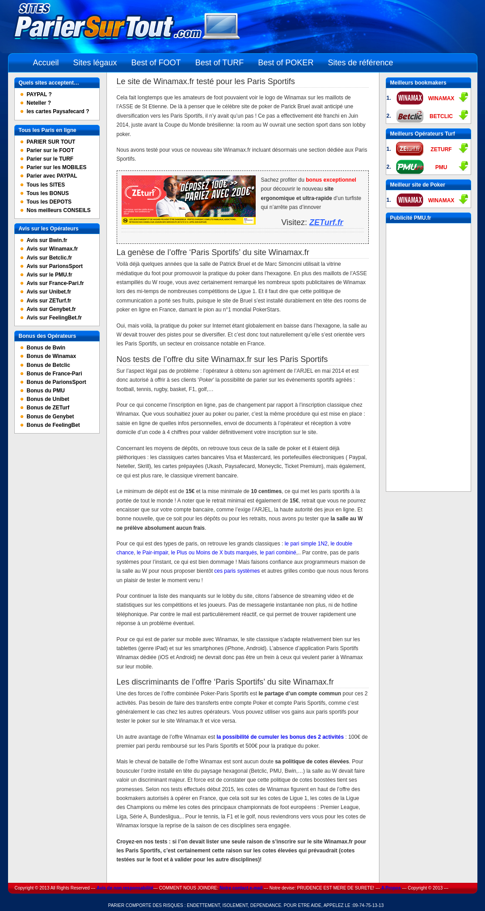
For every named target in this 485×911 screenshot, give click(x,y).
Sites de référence (360, 62)
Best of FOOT (156, 62)
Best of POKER (285, 62)
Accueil (46, 62)
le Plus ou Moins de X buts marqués (214, 552)
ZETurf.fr (326, 222)
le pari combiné (278, 552)
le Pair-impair (152, 552)
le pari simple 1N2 (306, 544)
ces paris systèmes (237, 571)
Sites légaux (95, 62)
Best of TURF (219, 62)
